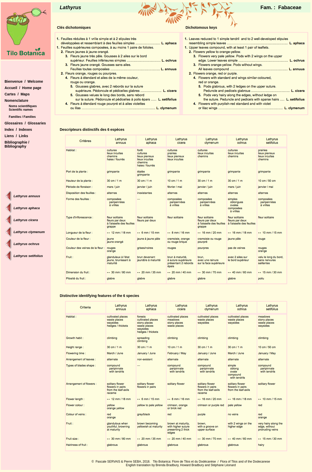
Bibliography (15, 146)
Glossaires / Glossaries (25, 123)
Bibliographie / (17, 142)
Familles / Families (22, 117)
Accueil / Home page (23, 88)
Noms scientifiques (23, 106)
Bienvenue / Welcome (24, 81)
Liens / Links (16, 136)
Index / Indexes (18, 129)
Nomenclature (16, 100)
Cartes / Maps (17, 94)
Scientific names (21, 109)
